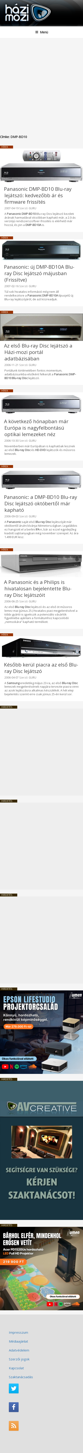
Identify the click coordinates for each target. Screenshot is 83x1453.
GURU (32, 208)
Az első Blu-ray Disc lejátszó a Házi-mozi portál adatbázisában (38, 352)
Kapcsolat (16, 1368)
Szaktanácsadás (21, 1377)
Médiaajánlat (18, 1341)
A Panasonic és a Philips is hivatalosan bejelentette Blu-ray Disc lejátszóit (37, 588)
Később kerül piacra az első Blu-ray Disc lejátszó (41, 668)
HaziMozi (14, 3)
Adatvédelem (19, 1350)
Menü (41, 32)
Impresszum (18, 1332)
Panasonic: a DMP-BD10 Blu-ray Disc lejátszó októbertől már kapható (40, 503)
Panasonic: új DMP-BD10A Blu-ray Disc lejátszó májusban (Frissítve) (39, 273)
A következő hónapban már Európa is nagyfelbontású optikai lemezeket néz (36, 428)
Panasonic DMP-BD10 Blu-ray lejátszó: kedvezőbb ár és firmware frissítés (37, 195)
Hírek (4, 146)
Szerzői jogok (19, 1359)
